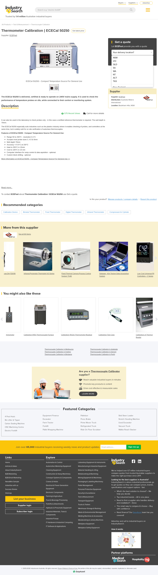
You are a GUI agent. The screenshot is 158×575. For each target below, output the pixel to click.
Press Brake (86, 419)
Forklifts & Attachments (55, 504)
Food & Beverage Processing (56, 500)
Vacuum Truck (124, 426)
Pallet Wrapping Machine (53, 430)
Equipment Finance (51, 415)
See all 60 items (25, 234)
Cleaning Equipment (53, 470)
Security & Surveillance (86, 493)
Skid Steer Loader (125, 415)
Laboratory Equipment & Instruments (91, 462)
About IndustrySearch (13, 470)
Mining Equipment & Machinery (89, 478)
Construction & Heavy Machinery (58, 474)
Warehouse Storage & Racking (89, 508)
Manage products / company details (123, 199)
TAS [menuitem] (115, 81)
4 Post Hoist (10, 416)
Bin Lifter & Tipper (12, 420)
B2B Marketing (11, 474)
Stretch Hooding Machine (129, 419)
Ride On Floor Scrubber (91, 430)
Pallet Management (85, 485)
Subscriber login (24, 511)
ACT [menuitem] (115, 77)
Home (7, 462)
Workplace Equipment (86, 524)
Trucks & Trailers (84, 505)
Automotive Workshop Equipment (58, 466)
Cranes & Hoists (52, 482)
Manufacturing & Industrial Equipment (92, 466)
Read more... (6, 187)
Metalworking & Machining (88, 474)
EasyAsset (137, 512)
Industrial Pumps (52, 519)
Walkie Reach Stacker (127, 430)
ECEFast (13, 35)
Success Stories (11, 489)
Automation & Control (54, 462)
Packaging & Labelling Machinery (90, 482)
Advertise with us (11, 485)
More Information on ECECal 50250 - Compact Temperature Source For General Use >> (35, 159)
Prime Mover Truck (88, 422)
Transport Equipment (86, 501)
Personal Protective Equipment (89, 489)
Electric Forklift (11, 430)
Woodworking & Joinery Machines (90, 520)
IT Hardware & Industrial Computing (59, 522)
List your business (25, 499)
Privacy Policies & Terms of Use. (68, 568)
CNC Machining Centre (14, 427)
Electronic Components (54, 492)
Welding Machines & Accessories (90, 516)
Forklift (45, 426)
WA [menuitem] (114, 71)
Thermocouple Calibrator (40, 25)
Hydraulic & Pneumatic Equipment (58, 508)
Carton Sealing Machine (15, 423)
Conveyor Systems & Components (59, 478)
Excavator (47, 419)
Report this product (148, 199)
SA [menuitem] (114, 67)
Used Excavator (125, 422)
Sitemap (8, 493)
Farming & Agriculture (54, 496)
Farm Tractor (48, 422)
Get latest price (78, 31)
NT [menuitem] (114, 74)
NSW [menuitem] (115, 57)
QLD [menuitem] (115, 64)
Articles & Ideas (11, 466)
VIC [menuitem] (114, 61)
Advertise (146, 3)
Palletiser (84, 415)
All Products (6, 25)
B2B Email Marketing (13, 478)
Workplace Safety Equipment (89, 528)
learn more (88, 394)
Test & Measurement (21, 25)
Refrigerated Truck (88, 426)
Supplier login (24, 505)
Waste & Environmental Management (92, 512)
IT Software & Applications (56, 526)
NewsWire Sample (12, 482)
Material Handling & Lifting (88, 470)
